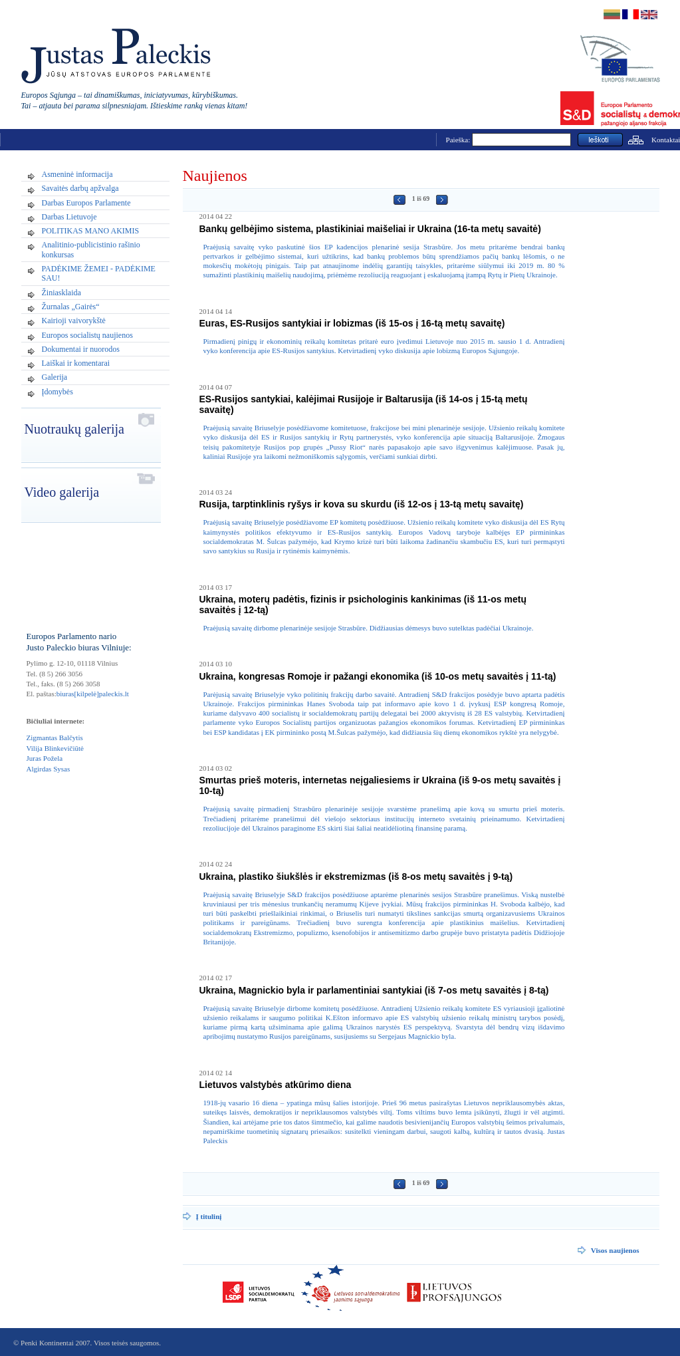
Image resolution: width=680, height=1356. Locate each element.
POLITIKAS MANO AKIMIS (91, 230)
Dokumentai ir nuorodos (81, 349)
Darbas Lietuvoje (69, 216)
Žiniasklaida (61, 292)
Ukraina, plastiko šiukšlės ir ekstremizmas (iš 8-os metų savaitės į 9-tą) (356, 876)
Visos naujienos (615, 1250)
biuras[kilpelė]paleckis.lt (93, 694)
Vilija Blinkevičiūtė (55, 748)
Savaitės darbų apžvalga (80, 188)
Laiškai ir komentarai (76, 363)
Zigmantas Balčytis (55, 738)
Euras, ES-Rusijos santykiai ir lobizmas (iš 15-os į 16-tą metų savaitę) (352, 323)
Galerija (55, 377)
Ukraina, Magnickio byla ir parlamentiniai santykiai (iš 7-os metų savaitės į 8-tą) (374, 990)
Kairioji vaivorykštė (74, 320)
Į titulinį (209, 1216)
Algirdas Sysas (48, 769)
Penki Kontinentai (47, 1343)
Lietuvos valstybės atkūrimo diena (275, 1084)
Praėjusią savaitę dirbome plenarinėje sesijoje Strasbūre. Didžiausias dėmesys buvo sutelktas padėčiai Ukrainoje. (368, 628)
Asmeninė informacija (77, 174)
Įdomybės (57, 391)
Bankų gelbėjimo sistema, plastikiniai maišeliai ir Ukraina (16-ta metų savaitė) (370, 228)
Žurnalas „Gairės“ (71, 306)
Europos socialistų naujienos (87, 335)
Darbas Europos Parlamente (86, 202)
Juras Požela (45, 758)
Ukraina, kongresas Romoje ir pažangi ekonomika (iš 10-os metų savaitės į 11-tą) (377, 676)
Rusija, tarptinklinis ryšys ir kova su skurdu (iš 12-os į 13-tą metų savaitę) (361, 504)
